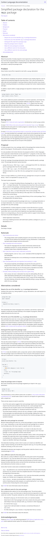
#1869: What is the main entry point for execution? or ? (22, 124)
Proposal (5, 28)
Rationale (5, 33)
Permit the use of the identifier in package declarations (20, 39)
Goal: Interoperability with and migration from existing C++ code (19, 261)
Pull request (4, 15)
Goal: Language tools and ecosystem (12, 243)
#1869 (12, 450)
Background (6, 26)
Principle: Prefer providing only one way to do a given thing (18, 271)
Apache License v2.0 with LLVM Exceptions (31, 532)
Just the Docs (21, 534)
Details (4, 31)
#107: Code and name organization (15, 122)
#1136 (28, 103)
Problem (5, 24)
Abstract (5, 22)
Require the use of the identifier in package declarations (20, 37)
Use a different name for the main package (15, 49)
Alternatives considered (9, 35)
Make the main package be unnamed (14, 45)
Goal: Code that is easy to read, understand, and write (17, 251)
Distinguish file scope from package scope (15, 41)
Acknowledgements (8, 52)
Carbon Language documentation (14, 2)
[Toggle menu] (45, 2)
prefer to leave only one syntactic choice (15, 325)
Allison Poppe (10, 519)
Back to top (4, 527)
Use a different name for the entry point (14, 47)
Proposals (3, 5)
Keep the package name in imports (13, 43)
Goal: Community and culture (10, 235)
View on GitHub (5, 530)
